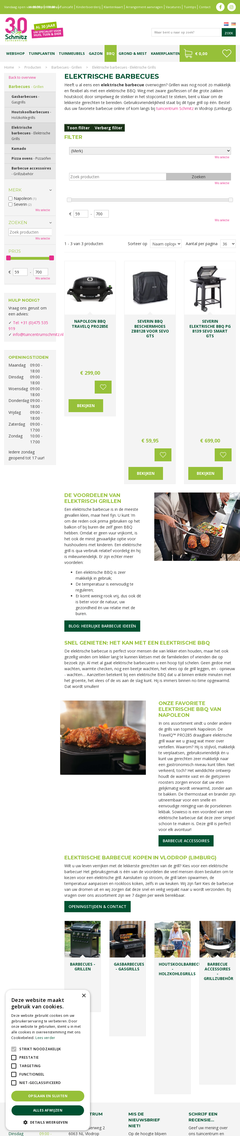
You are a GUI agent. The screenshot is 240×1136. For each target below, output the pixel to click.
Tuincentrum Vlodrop (213, 1104)
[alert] (48, 1060)
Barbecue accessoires (186, 724)
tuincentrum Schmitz (175, 108)
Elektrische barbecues (31, 133)
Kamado (19, 148)
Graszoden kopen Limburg (196, 1110)
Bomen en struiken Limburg (137, 1104)
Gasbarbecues (25, 99)
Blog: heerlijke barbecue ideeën (102, 509)
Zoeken (17, 222)
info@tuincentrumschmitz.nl (38, 334)
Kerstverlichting (102, 1110)
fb (220, 7)
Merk (15, 190)
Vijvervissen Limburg (157, 1110)
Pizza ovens (31, 158)
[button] (47, 1122)
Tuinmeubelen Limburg (99, 1116)
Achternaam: (161, 953)
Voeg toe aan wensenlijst (103, 338)
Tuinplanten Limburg (177, 1104)
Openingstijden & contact (97, 790)
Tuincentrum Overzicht (218, 1130)
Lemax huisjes (128, 1110)
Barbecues (26, 86)
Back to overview (22, 77)
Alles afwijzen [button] (48, 1110)
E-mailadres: (141, 975)
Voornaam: (138, 953)
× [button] (83, 996)
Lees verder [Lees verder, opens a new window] (45, 1037)
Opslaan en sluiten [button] (47, 1096)
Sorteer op (137, 243)
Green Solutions (184, 1130)
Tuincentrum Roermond (139, 1116)
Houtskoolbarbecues (31, 115)
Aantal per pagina (202, 243)
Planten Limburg (101, 1104)
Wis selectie (222, 157)
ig (231, 7)
